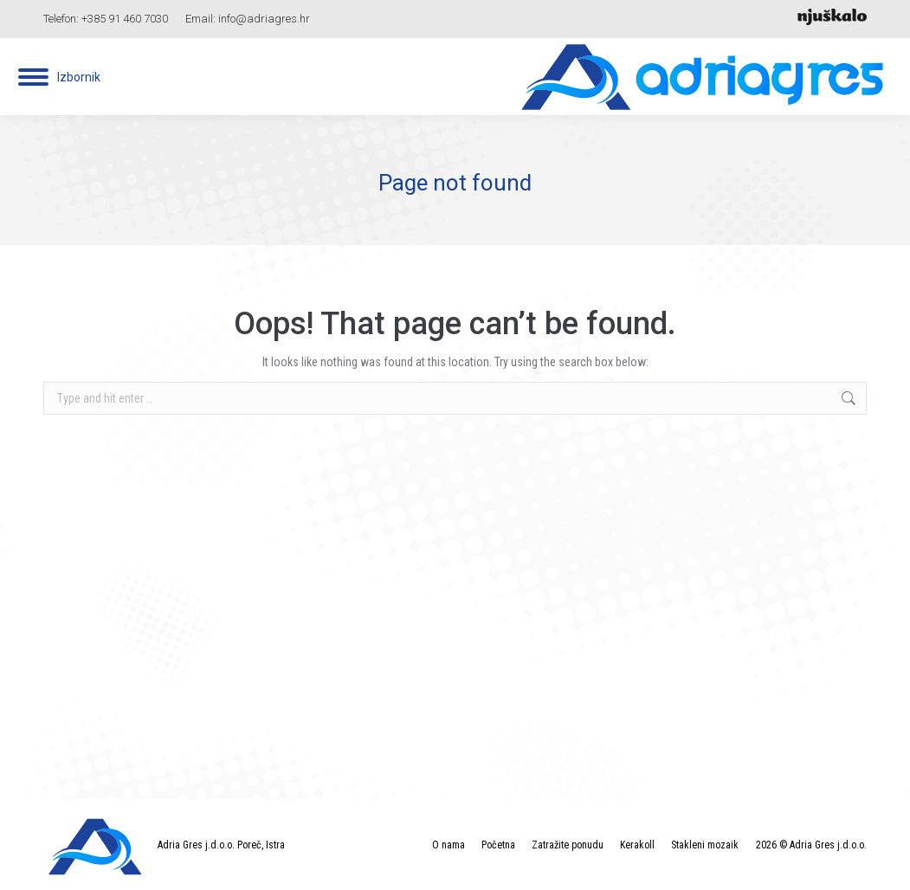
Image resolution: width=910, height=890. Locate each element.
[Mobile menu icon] (59, 77)
